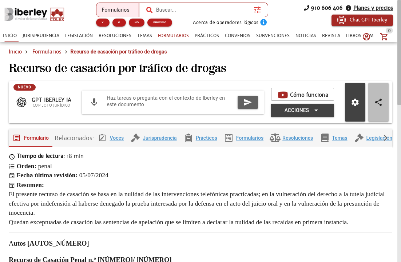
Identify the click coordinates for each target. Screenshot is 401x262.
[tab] (10, 35)
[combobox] (203, 9)
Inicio (15, 51)
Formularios (46, 51)
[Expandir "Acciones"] (302, 116)
